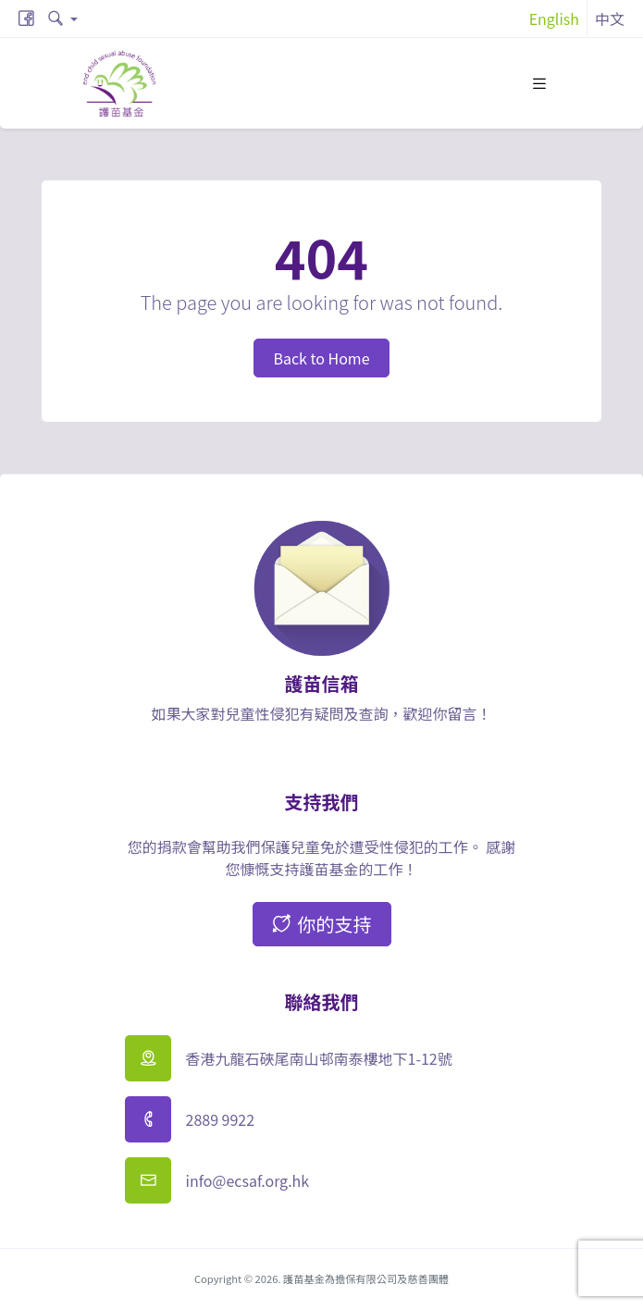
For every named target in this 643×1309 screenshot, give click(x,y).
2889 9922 (220, 1119)
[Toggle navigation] (539, 83)
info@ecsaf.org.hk (248, 1180)
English (554, 18)
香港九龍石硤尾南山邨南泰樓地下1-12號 (319, 1058)
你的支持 (322, 923)
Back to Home (321, 358)
